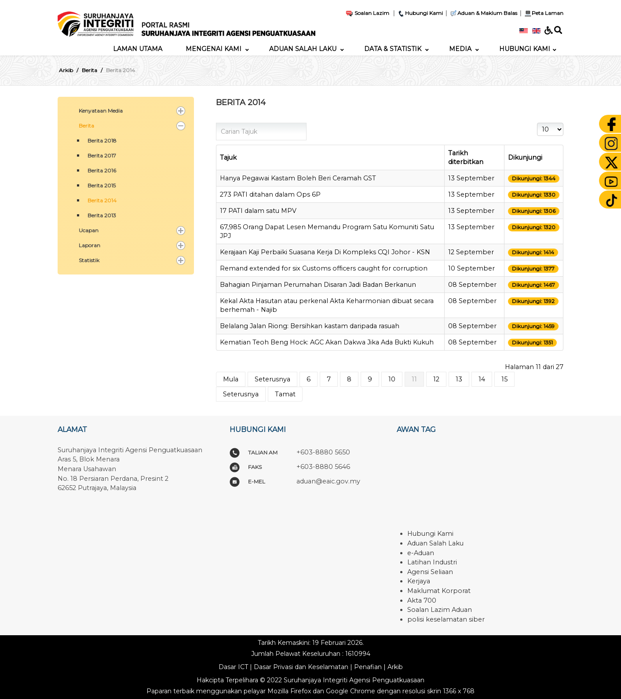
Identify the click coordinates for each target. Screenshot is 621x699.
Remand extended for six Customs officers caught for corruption (323, 268)
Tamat (285, 394)
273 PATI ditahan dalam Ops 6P (270, 194)
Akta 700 (421, 600)
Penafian (368, 667)
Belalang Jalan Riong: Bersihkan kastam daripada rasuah (309, 326)
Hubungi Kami (420, 13)
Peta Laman (542, 13)
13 (459, 379)
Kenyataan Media (101, 110)
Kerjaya (418, 581)
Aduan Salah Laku (435, 543)
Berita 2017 (102, 155)
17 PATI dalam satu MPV (258, 211)
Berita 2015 (102, 185)
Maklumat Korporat (439, 591)
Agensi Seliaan (430, 572)
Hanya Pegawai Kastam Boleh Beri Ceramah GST (298, 178)
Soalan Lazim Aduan (439, 610)
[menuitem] (137, 48)
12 (436, 379)
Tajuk (228, 157)
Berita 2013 (102, 215)
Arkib (395, 667)
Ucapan (89, 230)
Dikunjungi (525, 157)
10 (391, 379)
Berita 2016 (102, 170)
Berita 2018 (102, 140)
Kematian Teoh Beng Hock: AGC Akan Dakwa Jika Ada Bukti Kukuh (327, 342)
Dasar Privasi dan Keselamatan (301, 667)
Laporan (89, 245)
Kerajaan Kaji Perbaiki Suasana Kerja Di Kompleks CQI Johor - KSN (325, 252)
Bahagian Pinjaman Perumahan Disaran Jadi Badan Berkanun (318, 285)
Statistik (89, 260)
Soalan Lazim (367, 13)
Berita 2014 (102, 200)
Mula (230, 379)
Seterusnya (272, 379)
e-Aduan (420, 553)
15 (504, 379)
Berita (86, 125)
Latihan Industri (432, 562)
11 (414, 379)
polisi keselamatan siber (446, 619)
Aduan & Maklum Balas (483, 13)
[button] (180, 110)
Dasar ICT (233, 667)
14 (482, 379)
